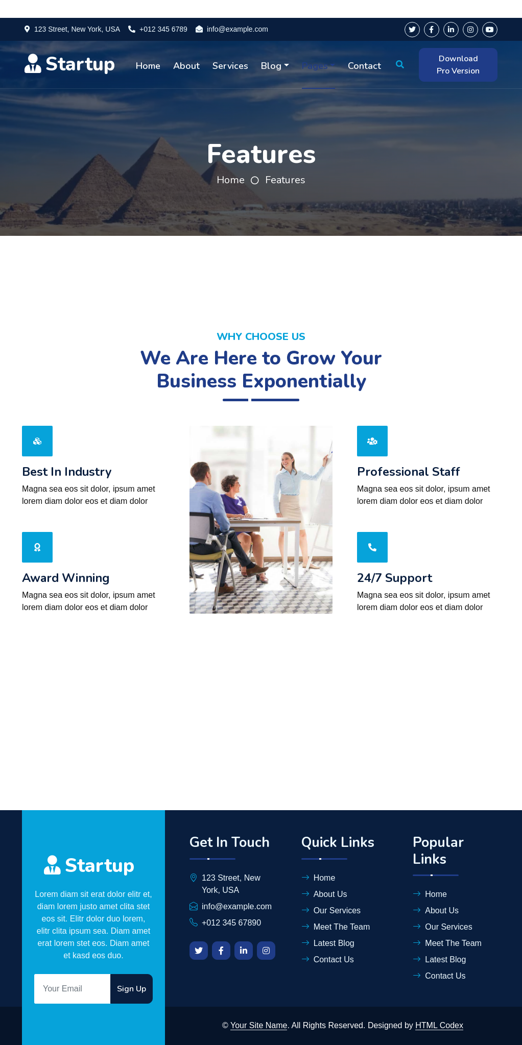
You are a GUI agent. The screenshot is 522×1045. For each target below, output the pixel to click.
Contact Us (327, 959)
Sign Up (131, 988)
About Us (324, 894)
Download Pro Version (458, 65)
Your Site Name (258, 1025)
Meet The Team (335, 926)
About (186, 66)
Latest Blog (327, 943)
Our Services (331, 910)
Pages (315, 66)
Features (285, 180)
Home (148, 66)
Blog (271, 66)
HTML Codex (439, 1025)
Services (230, 66)
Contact (364, 66)
